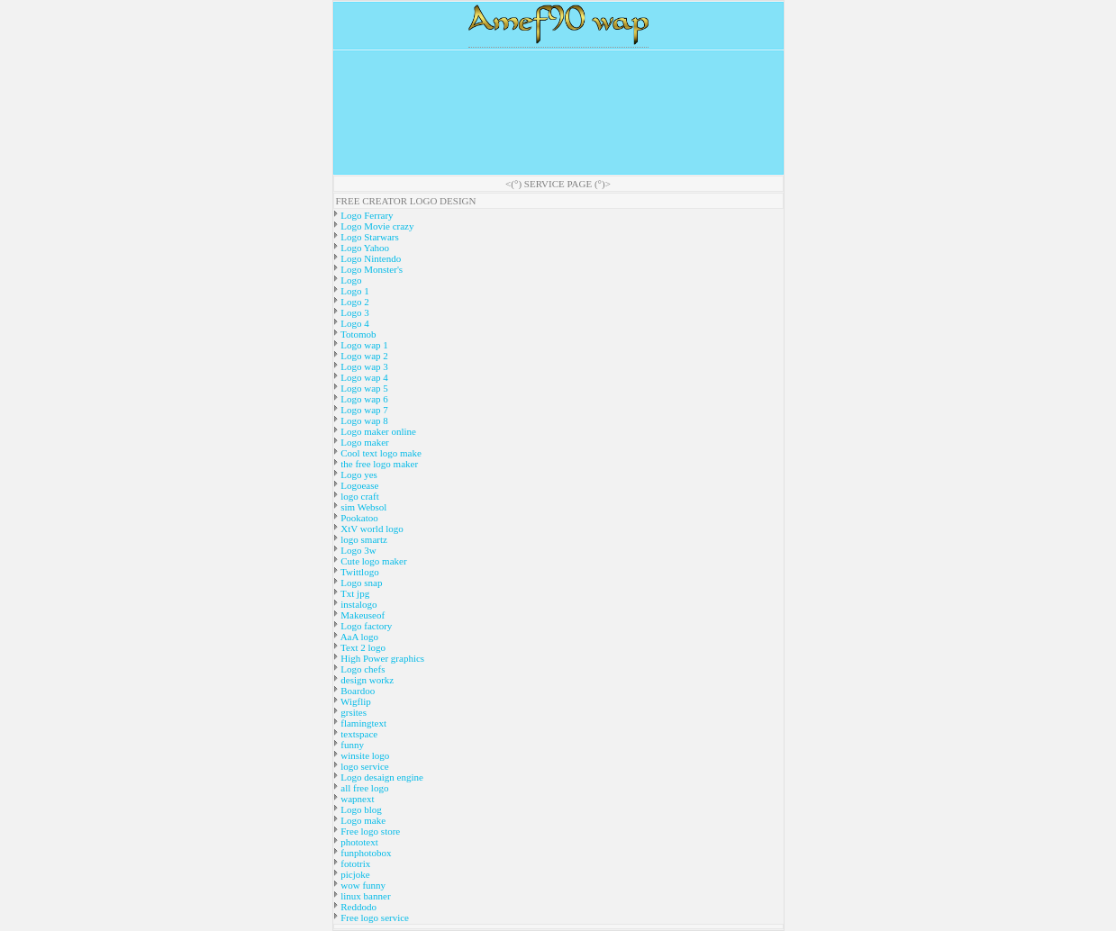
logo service (364, 766)
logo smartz (363, 539)
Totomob (358, 334)
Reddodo (358, 906)
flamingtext (362, 723)
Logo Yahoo (364, 247)
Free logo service (374, 917)
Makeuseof (362, 615)
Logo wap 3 (363, 366)
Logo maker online (377, 431)
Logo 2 (354, 301)
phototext (358, 841)
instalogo (358, 604)
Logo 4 (354, 323)
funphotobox (365, 852)
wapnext (357, 798)
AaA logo (359, 636)
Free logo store (370, 831)
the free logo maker (379, 463)
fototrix (355, 863)
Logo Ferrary (366, 215)
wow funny (362, 885)
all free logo (364, 787)
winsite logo (364, 755)
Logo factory (366, 625)
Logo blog (360, 809)
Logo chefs (362, 669)
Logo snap (361, 582)
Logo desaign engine (381, 777)
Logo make (362, 820)
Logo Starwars (369, 236)
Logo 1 (354, 290)
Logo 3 (354, 312)
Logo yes (358, 474)
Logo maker (364, 442)
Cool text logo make (380, 452)
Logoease (359, 485)
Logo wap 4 (363, 377)
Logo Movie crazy (376, 226)
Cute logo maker (373, 561)
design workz (367, 679)
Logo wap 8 (363, 420)
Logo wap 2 (363, 355)
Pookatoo (358, 517)
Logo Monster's (371, 269)
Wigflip (355, 701)
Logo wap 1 (363, 344)
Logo (350, 280)
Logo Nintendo (370, 258)
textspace (358, 733)
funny (351, 744)
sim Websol (363, 507)
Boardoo (357, 690)
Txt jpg (354, 593)
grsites (353, 712)
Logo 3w (358, 550)
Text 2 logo (362, 647)
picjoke (354, 874)
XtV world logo (371, 528)
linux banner (365, 895)
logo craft (359, 496)
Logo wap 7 (363, 409)
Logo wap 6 (363, 398)
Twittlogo (359, 571)
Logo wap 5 (363, 388)
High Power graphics (382, 658)
